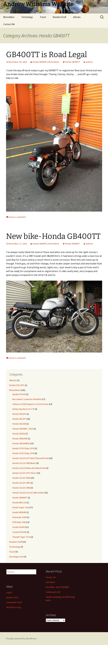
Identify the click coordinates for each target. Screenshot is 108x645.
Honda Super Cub (20, 507)
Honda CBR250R (19, 438)
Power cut (51, 577)
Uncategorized (16, 556)
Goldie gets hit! (53, 592)
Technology (27, 17)
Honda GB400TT (40, 61)
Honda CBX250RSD (21, 443)
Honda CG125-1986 (21, 487)
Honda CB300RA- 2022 (22, 428)
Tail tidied (50, 582)
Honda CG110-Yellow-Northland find (28, 468)
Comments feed (14, 602)
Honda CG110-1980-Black (24, 463)
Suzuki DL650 (18, 527)
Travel (43, 17)
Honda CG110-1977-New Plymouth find (30, 458)
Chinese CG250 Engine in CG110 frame (30, 404)
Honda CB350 (18, 433)
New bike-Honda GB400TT (53, 236)
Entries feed (12, 597)
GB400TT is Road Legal (46, 54)
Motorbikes (8, 17)
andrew (89, 61)
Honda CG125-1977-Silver (24, 473)
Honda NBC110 (19, 502)
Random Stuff (59, 17)
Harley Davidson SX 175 (23, 409)
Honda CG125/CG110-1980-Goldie (28, 492)
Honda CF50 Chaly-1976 (23, 453)
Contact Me (9, 24)
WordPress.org (13, 607)
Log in (9, 592)
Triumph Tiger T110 (21, 536)
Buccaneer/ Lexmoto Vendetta (26, 399)
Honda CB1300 (19, 423)
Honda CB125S (19, 413)
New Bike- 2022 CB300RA (57, 587)
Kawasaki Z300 (19, 517)
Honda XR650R (19, 512)
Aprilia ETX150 (18, 394)
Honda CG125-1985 (21, 482)
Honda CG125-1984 (21, 477)
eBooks (77, 17)
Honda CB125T (19, 418)
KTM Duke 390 (18, 522)
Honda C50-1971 (16, 385)
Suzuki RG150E (19, 532)
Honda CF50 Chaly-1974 (23, 448)
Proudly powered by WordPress (21, 638)
